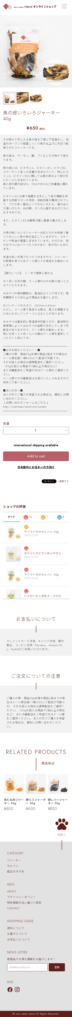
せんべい (13, 866)
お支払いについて (18, 939)
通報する (64, 481)
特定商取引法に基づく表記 (24, 903)
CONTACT (13, 908)
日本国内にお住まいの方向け (36, 467)
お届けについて (17, 934)
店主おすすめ (15, 871)
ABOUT (11, 891)
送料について (15, 928)
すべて (11, 517)
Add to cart (36, 456)
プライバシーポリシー (21, 897)
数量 (6, 423)
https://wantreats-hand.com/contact (25, 407)
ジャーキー (14, 860)
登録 (56, 967)
